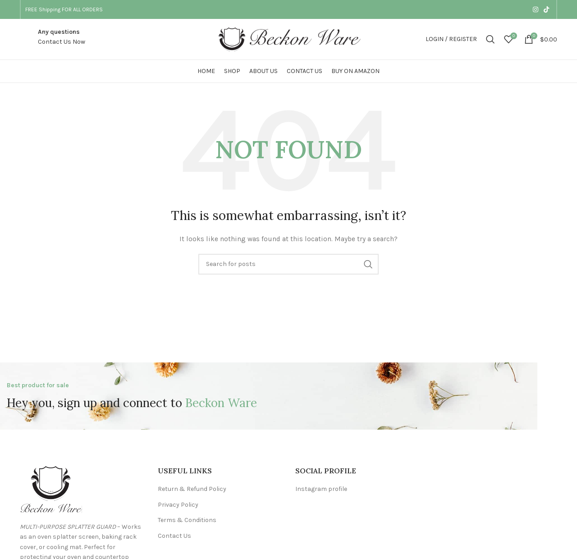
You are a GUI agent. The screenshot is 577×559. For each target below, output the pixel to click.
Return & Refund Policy (192, 489)
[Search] (490, 39)
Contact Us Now (61, 42)
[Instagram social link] (535, 9)
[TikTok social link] (546, 9)
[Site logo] (288, 38)
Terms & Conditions (187, 520)
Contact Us (174, 536)
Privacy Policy (178, 505)
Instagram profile (321, 489)
